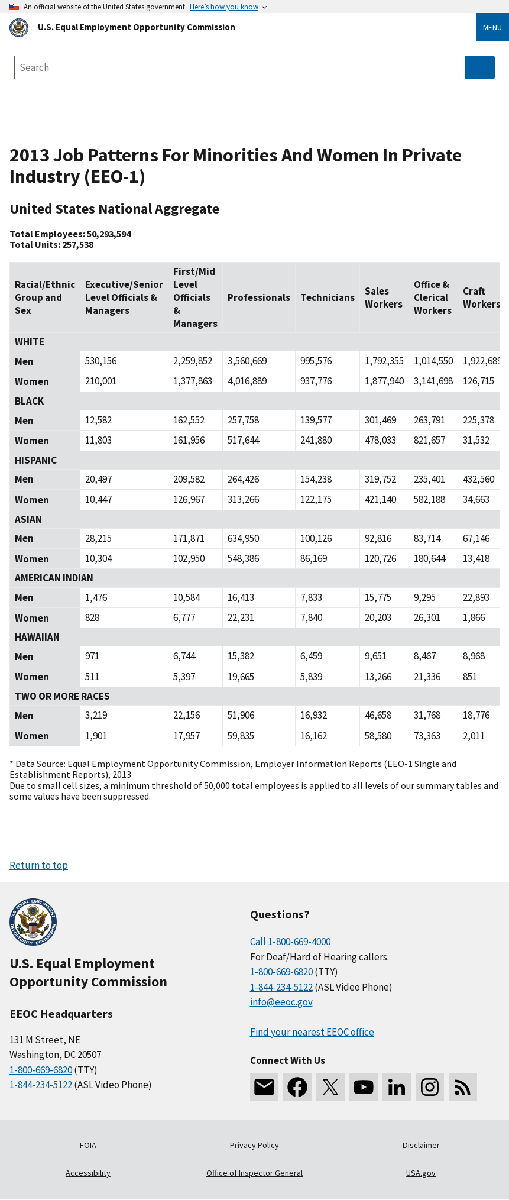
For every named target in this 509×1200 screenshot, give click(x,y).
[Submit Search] (480, 67)
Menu (492, 27)
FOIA (88, 1145)
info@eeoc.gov (281, 1001)
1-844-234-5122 (40, 1084)
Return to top (38, 865)
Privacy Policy (254, 1145)
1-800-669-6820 (40, 1069)
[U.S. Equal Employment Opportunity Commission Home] (228, 27)
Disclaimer (421, 1145)
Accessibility (88, 1172)
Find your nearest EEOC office (312, 1032)
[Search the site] (239, 67)
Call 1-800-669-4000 (290, 941)
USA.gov (421, 1172)
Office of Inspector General (254, 1172)
